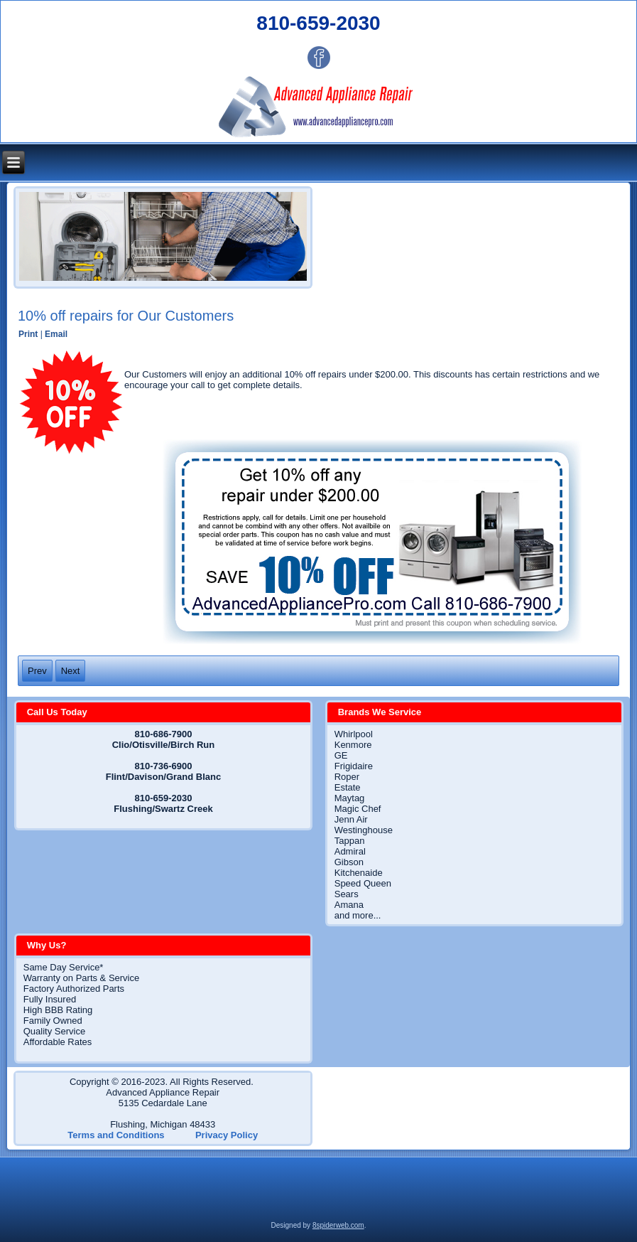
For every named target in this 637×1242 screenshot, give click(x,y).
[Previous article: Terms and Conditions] (37, 671)
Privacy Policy (226, 1135)
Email (56, 334)
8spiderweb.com (338, 1225)
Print (29, 334)
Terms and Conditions (115, 1135)
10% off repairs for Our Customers (126, 315)
